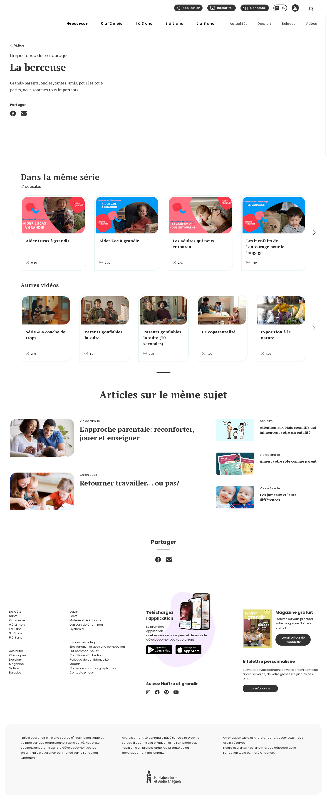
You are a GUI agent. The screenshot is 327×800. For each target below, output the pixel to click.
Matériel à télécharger (86, 620)
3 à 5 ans (174, 23)
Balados (288, 23)
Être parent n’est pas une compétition (97, 646)
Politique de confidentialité (89, 659)
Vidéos (311, 23)
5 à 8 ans (205, 23)
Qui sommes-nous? (84, 651)
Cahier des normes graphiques (92, 668)
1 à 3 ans (144, 23)
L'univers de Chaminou (86, 624)
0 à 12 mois (111, 23)
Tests (73, 616)
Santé (13, 616)
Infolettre (224, 8)
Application (191, 8)
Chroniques (17, 655)
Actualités (238, 23)
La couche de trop (82, 642)
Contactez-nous (81, 672)
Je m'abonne (260, 688)
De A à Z (15, 611)
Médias (74, 664)
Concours (257, 8)
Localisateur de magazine (293, 639)
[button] (314, 233)
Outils (73, 611)
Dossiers (265, 23)
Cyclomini (76, 629)
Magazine (16, 664)
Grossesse (77, 23)
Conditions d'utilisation (86, 655)
